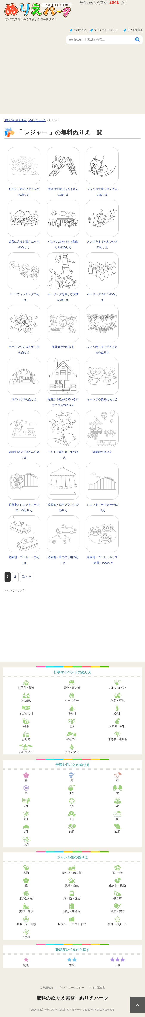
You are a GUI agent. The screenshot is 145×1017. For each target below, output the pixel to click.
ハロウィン (26, 752)
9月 (26, 831)
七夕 (72, 726)
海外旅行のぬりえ (63, 346)
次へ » (26, 576)
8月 (117, 818)
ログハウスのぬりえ (24, 399)
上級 (117, 965)
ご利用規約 (80, 30)
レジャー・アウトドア (72, 924)
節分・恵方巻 (71, 687)
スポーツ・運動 (26, 924)
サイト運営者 (135, 30)
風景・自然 (72, 885)
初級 (26, 965)
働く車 (117, 898)
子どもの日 (26, 713)
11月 (117, 831)
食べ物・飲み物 (72, 872)
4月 (72, 806)
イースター (72, 700)
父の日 (117, 713)
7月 (72, 818)
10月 (72, 831)
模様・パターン (117, 924)
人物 (26, 872)
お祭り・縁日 (117, 726)
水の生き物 (26, 898)
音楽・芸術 (118, 911)
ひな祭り (26, 700)
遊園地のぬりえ (102, 452)
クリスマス (72, 752)
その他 (26, 937)
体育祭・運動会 (117, 739)
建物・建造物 (71, 911)
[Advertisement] (72, 82)
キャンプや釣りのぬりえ (102, 399)
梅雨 (26, 726)
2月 (117, 793)
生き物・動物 (117, 885)
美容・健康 (26, 911)
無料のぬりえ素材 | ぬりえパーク (72, 998)
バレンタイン (117, 687)
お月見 (26, 739)
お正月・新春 (26, 687)
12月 (26, 844)
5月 (117, 806)
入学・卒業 (118, 700)
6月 (26, 818)
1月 (72, 793)
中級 (72, 965)
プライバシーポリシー (107, 30)
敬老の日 (71, 739)
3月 (26, 806)
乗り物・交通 (71, 898)
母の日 (72, 713)
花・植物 (117, 872)
